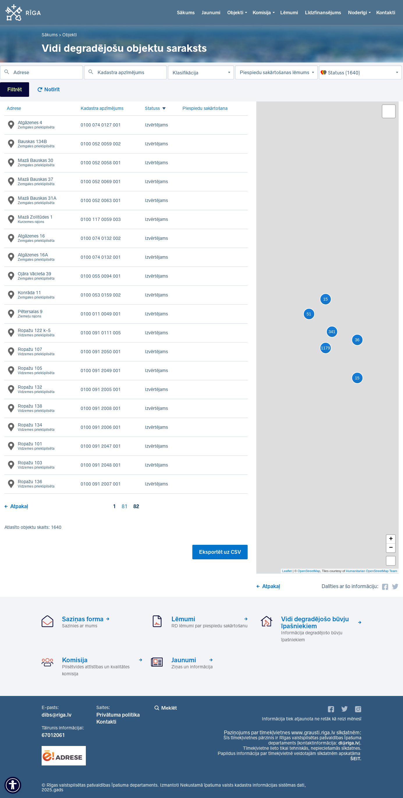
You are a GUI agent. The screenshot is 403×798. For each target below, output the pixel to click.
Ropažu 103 (36, 465)
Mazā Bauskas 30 (36, 162)
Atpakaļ (19, 506)
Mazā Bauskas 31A (37, 200)
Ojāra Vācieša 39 (36, 276)
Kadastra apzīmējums (102, 108)
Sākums (186, 12)
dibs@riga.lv (57, 715)
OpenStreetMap (309, 571)
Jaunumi (211, 12)
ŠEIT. (355, 758)
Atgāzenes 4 (36, 125)
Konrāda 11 (36, 295)
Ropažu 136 (36, 484)
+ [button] (391, 539)
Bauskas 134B (36, 144)
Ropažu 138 (36, 408)
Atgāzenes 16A (36, 257)
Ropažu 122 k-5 (36, 333)
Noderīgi (357, 12)
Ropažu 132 (36, 389)
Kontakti (385, 12)
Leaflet (287, 571)
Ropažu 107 (36, 351)
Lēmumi (289, 12)
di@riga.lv (348, 742)
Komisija (262, 12)
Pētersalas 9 (30, 314)
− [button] (391, 548)
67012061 (53, 735)
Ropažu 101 (36, 446)
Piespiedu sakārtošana (205, 108)
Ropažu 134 (36, 427)
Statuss (152, 108)
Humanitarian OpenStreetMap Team (371, 571)
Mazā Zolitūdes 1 (35, 219)
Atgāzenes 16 (36, 238)
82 (136, 506)
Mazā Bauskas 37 (36, 181)
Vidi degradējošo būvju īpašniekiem (315, 622)
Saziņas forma (83, 618)
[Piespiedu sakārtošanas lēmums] (276, 72)
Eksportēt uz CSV (220, 552)
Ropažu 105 (36, 370)
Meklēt (169, 707)
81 (124, 506)
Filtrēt (14, 89)
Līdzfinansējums (323, 12)
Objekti (235, 12)
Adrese (14, 108)
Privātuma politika (118, 715)
